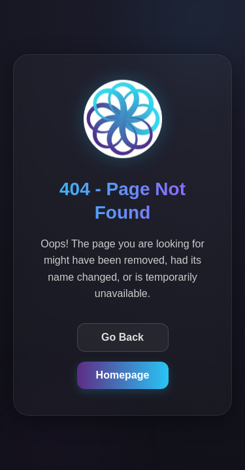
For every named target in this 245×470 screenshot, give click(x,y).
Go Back (122, 337)
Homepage (123, 375)
